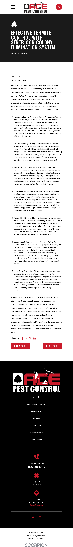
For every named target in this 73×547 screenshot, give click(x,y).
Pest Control (36, 411)
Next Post (52, 346)
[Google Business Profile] (33, 517)
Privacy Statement (36, 432)
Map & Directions (36, 505)
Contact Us (36, 425)
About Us (36, 397)
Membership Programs (36, 404)
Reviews (36, 418)
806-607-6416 (36, 466)
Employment (36, 439)
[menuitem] (30, 538)
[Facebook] (40, 517)
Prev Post (20, 346)
